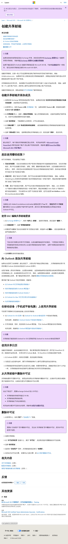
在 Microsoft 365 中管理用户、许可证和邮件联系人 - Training (20, 502)
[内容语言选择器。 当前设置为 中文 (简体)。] (9, 530)
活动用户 (27, 417)
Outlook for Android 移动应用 (35, 316)
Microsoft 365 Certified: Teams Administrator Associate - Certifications (23, 512)
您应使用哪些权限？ (9, 39)
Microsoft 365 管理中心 (24, 20)
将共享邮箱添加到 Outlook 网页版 (16, 289)
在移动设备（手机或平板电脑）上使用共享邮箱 (17, 44)
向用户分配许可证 (37, 405)
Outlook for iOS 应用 (14, 316)
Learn (3, 20)
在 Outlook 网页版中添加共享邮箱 (29, 328)
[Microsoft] (34, 2)
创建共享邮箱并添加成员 (10, 36)
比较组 (54, 65)
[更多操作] (64, 20)
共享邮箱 (30, 107)
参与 (29, 535)
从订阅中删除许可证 (44, 453)
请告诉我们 (10, 15)
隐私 (34, 535)
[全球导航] (2, 2)
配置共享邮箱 (6, 466)
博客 (22, 535)
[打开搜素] (61, 2)
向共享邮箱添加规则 (12, 301)
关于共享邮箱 (28, 90)
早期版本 (16, 535)
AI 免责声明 (7, 535)
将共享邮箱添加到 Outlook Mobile (16, 293)
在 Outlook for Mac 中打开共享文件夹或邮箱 (20, 297)
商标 (5, 538)
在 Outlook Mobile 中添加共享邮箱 (29, 320)
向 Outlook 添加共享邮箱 (10, 41)
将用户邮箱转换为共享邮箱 (11, 468)
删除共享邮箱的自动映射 (44, 276)
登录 (65, 2)
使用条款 (55, 535)
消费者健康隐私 (43, 535)
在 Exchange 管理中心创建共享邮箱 (31, 60)
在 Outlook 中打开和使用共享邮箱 (16, 284)
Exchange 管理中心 (51, 58)
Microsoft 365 (11, 20)
